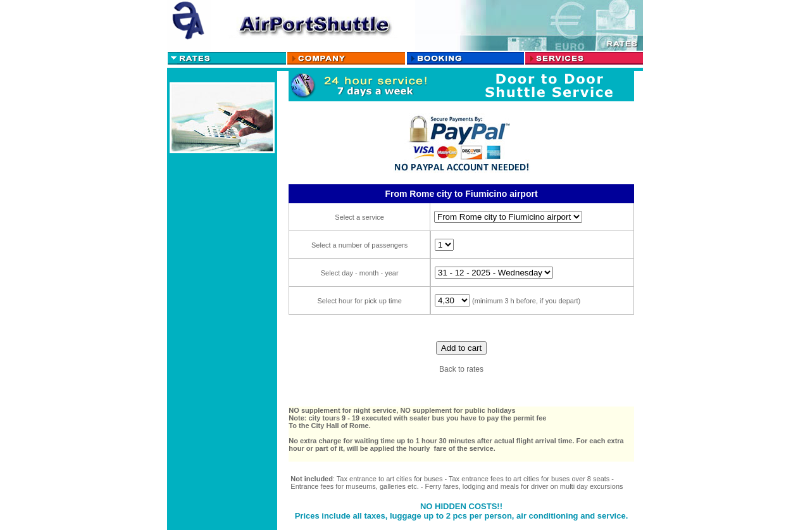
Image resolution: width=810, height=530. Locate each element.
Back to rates (461, 369)
